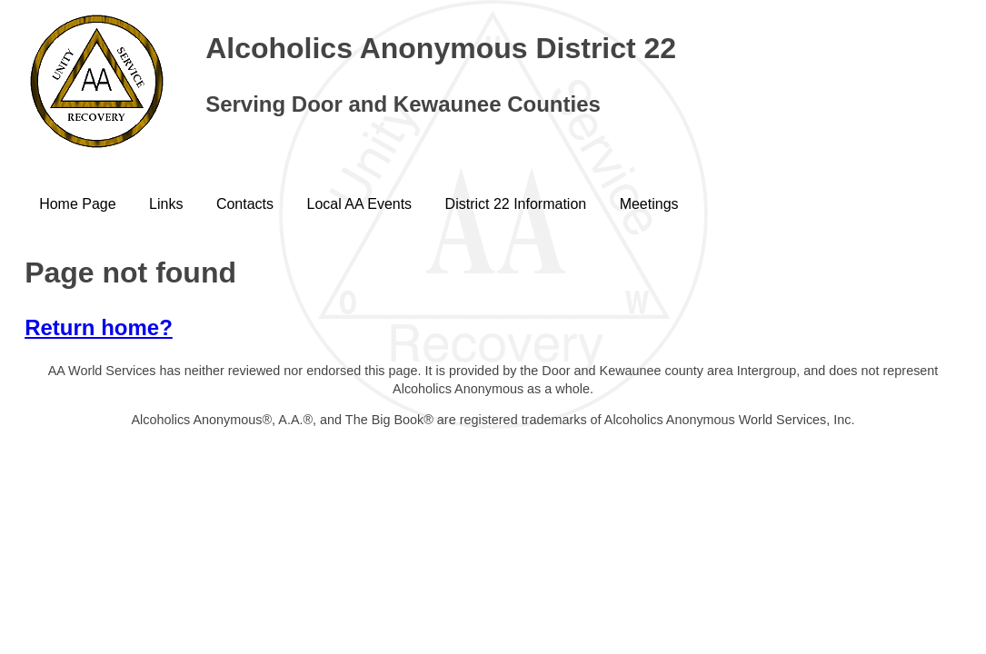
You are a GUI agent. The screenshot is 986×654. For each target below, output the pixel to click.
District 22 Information (516, 204)
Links (166, 204)
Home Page (77, 204)
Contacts (245, 204)
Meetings (649, 204)
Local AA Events (359, 204)
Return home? (99, 327)
